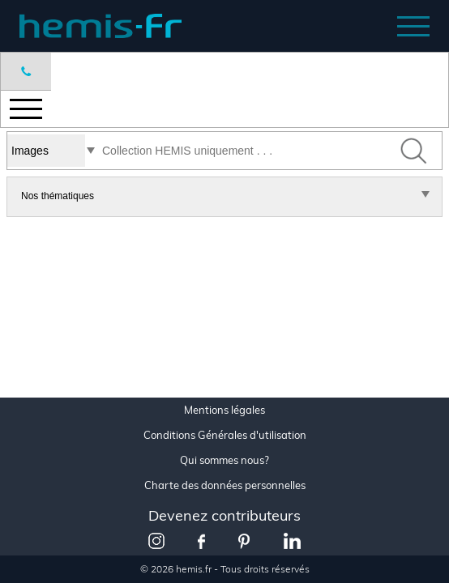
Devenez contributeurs (224, 515)
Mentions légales (224, 410)
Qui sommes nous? (224, 460)
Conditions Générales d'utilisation (224, 435)
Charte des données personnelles (225, 485)
